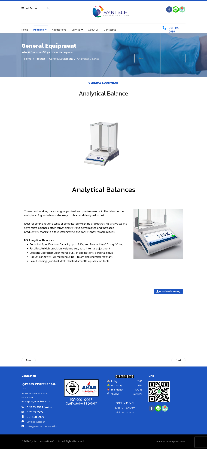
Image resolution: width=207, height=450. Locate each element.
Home (25, 30)
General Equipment (103, 83)
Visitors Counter (124, 414)
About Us (93, 30)
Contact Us (110, 30)
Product (38, 30)
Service (76, 30)
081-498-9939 (175, 30)
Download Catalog (168, 292)
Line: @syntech (36, 423)
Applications (59, 30)
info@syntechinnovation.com (45, 427)
